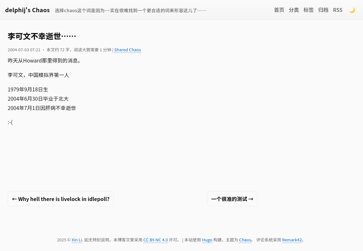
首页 (279, 9)
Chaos (245, 240)
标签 (308, 9)
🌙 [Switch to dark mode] (352, 9)
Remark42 (292, 240)
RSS (337, 9)
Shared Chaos (127, 49)
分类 (294, 9)
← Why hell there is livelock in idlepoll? (61, 199)
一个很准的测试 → (232, 199)
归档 (323, 9)
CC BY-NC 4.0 (156, 240)
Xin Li (77, 240)
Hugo (207, 240)
